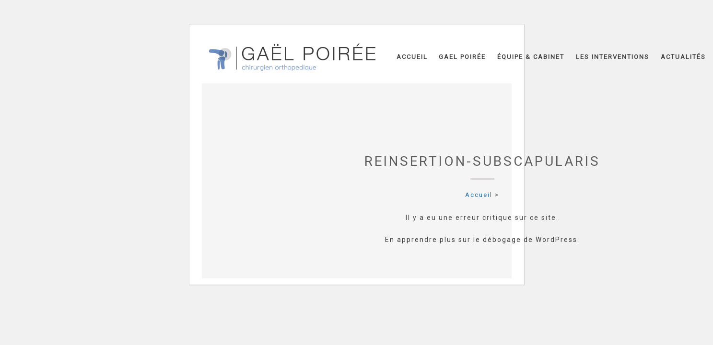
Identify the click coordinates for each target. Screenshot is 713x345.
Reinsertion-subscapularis (482, 161)
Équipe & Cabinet (530, 56)
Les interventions (612, 56)
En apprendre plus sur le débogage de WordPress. (482, 239)
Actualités (683, 56)
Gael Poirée (462, 56)
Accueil (412, 56)
